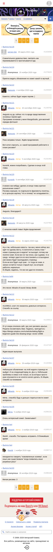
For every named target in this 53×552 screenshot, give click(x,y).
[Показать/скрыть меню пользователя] (49, 3)
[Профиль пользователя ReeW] (4, 450)
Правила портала (40, 522)
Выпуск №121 (8, 103)
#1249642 (48, 133)
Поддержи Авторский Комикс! (26, 500)
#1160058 (48, 299)
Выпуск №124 (8, 67)
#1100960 (48, 363)
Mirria (10, 412)
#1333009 (48, 52)
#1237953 (48, 223)
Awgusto (11, 90)
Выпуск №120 (8, 154)
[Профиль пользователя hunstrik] (4, 179)
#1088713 (48, 450)
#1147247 (48, 345)
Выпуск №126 (8, 47)
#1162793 (48, 241)
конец (11, 19)
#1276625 (48, 72)
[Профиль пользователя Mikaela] (4, 108)
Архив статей (31, 526)
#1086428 (48, 473)
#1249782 (48, 108)
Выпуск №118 (8, 200)
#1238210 (48, 205)
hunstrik (11, 179)
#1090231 (48, 412)
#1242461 (48, 159)
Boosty (29, 506)
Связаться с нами (23, 522)
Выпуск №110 (8, 340)
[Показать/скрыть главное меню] (3, 3)
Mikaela (11, 108)
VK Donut (43, 506)
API (40, 526)
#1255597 (48, 90)
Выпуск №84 (8, 276)
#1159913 (48, 320)
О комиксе (27, 19)
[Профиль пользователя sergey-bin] (4, 51)
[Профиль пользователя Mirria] (4, 412)
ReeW (10, 450)
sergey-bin (12, 52)
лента (18, 19)
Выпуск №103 (8, 468)
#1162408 (48, 281)
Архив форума (17, 526)
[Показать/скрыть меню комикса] (45, 18)
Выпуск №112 (8, 236)
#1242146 (48, 179)
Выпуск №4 (7, 424)
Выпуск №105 (8, 386)
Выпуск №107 (8, 358)
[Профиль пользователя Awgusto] (4, 90)
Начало (4, 19)
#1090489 (48, 391)
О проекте (9, 522)
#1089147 (48, 429)
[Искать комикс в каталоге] (3, 532)
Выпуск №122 (8, 85)
